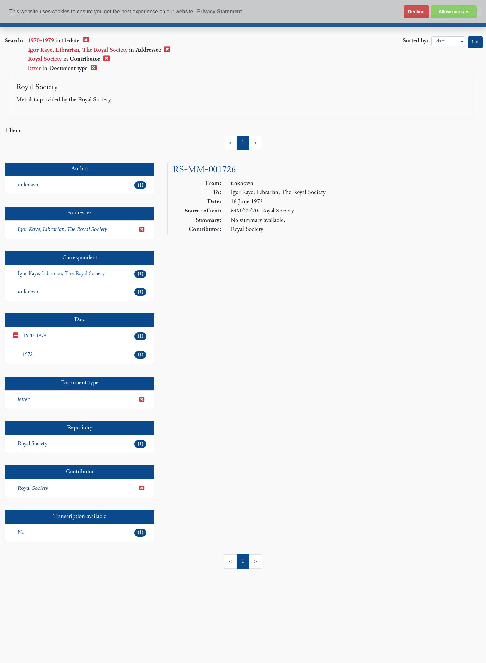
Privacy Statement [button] (219, 11)
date (448, 41)
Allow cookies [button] (453, 11)
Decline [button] (416, 11)
